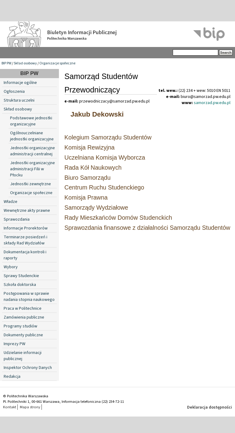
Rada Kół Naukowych (92, 167)
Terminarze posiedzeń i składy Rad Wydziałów (25, 240)
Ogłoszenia (14, 91)
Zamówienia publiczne (24, 317)
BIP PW (6, 63)
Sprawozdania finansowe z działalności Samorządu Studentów (147, 227)
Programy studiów (20, 326)
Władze (10, 202)
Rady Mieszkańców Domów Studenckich (118, 217)
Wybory (11, 267)
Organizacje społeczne (57, 63)
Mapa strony (30, 407)
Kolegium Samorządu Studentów (107, 137)
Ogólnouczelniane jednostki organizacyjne (32, 136)
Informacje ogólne (20, 83)
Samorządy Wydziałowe (96, 207)
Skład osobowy (25, 63)
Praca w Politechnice (23, 308)
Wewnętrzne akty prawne (27, 210)
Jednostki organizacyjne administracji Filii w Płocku (32, 169)
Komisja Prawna (86, 197)
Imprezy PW (14, 344)
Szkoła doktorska (20, 285)
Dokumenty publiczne (23, 335)
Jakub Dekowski (97, 114)
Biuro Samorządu (87, 177)
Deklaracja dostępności (209, 407)
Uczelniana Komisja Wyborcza (104, 157)
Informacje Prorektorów (26, 228)
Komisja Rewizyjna (89, 147)
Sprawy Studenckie (21, 276)
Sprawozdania (17, 219)
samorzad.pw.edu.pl (212, 103)
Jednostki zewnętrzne (30, 184)
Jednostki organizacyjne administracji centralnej (32, 151)
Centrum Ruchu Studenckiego (104, 187)
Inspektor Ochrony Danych (28, 368)
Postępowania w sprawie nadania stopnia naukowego (29, 296)
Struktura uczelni (19, 100)
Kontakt (9, 407)
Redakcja (12, 376)
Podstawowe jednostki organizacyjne (31, 121)
